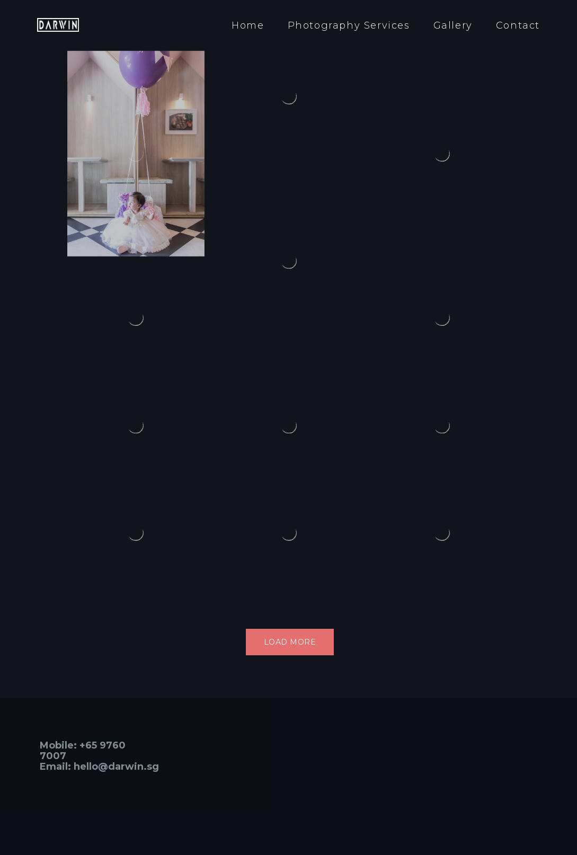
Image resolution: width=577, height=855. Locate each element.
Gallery (453, 25)
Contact (518, 25)
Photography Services (349, 25)
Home (248, 25)
